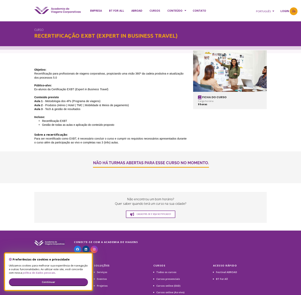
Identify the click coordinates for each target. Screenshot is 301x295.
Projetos (102, 285)
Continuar (48, 282)
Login (289, 11)
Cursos (155, 10)
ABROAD (136, 10)
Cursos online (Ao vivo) (170, 292)
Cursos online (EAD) (168, 285)
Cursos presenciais (168, 279)
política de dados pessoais (39, 272)
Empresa (96, 10)
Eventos (102, 279)
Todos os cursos (166, 272)
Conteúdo (174, 10)
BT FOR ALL (116, 10)
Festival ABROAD (226, 272)
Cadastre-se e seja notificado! (150, 214)
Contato (199, 10)
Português (263, 11)
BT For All (222, 279)
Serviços (102, 272)
